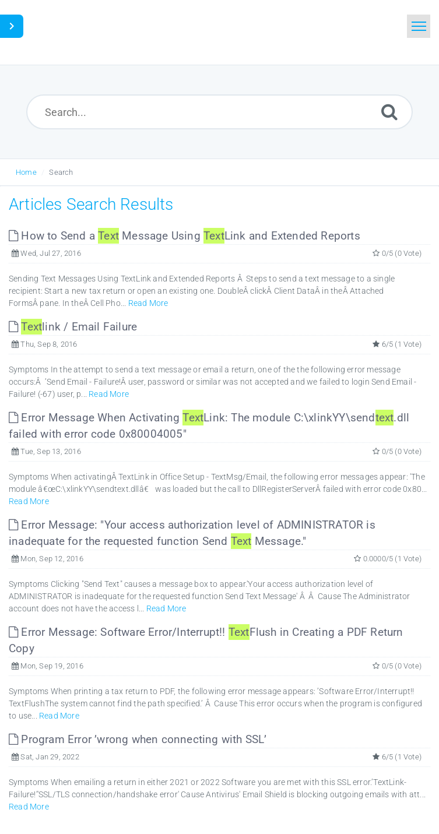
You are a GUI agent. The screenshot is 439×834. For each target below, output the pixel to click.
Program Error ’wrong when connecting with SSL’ (138, 739)
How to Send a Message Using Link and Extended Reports (184, 235)
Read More (148, 303)
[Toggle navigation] (418, 26)
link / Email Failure (73, 326)
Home (26, 172)
